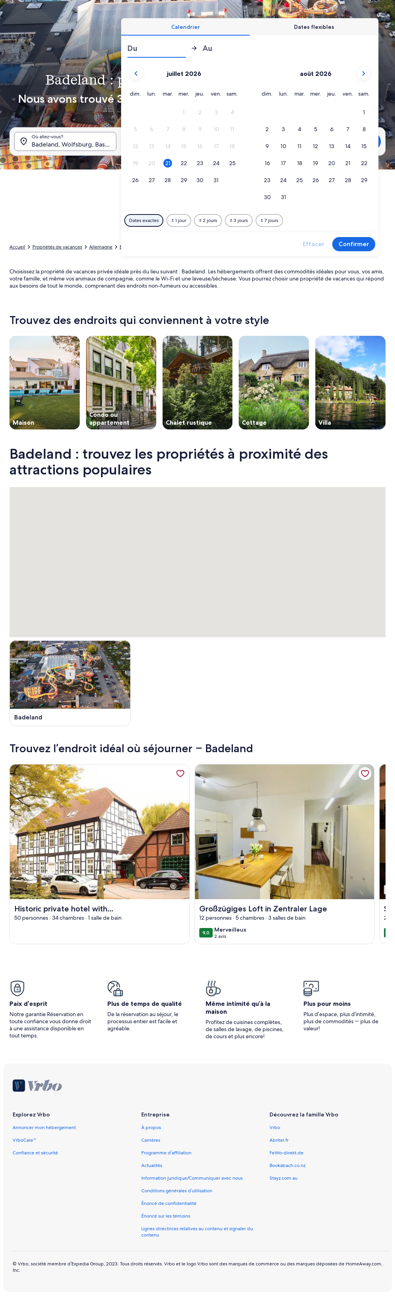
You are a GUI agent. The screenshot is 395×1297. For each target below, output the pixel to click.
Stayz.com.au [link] (284, 1178)
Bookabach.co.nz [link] (287, 1165)
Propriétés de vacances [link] (57, 247)
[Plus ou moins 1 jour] (179, 220)
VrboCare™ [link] (24, 1140)
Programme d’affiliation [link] (166, 1153)
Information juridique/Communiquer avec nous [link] (192, 1178)
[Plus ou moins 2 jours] (208, 220)
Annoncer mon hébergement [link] (44, 1127)
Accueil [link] (17, 247)
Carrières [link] (150, 1140)
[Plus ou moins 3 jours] (239, 220)
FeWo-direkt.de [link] (286, 1153)
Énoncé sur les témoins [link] (165, 1216)
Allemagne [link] (100, 247)
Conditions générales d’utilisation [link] (176, 1191)
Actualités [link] (151, 1165)
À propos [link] (151, 1127)
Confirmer (354, 244)
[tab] (185, 27)
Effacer (313, 244)
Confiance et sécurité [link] (35, 1153)
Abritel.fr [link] (279, 1140)
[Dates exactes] (143, 220)
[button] (184, 112)
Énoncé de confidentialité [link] (169, 1203)
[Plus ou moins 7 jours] (269, 220)
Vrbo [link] (275, 1127)
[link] (180, 773)
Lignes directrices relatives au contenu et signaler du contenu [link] (197, 1231)
